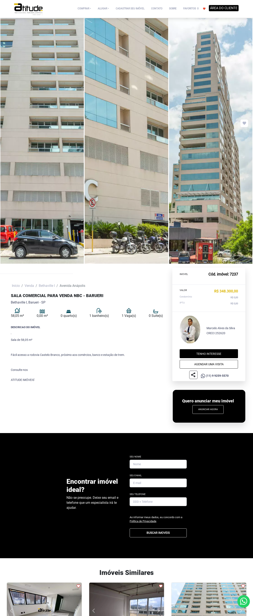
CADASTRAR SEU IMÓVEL (130, 8)
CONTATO (156, 8)
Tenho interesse (208, 353)
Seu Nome (135, 456)
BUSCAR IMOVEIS (158, 532)
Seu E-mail (136, 475)
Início (16, 286)
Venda (29, 286)
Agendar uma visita (209, 364)
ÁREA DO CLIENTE (223, 8)
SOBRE (173, 8)
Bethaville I (47, 286)
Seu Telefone (137, 494)
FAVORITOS (194, 8)
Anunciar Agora (208, 409)
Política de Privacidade (143, 521)
